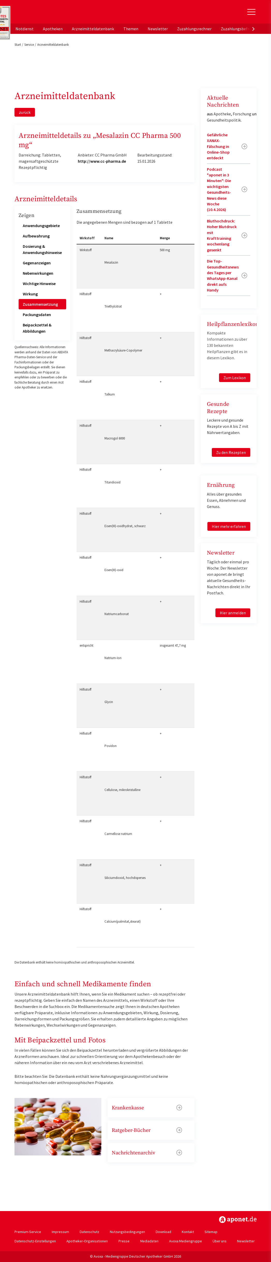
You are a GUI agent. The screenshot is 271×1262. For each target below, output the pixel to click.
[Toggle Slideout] (251, 12)
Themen (130, 28)
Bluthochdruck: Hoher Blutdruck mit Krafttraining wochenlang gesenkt (222, 235)
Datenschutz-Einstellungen (35, 1241)
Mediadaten (149, 1241)
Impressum (60, 1231)
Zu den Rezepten (231, 452)
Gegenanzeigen (37, 262)
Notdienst (25, 28)
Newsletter (158, 28)
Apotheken (53, 28)
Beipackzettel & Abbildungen (37, 328)
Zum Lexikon (234, 377)
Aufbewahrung (36, 235)
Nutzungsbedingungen (127, 1231)
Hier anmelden (233, 612)
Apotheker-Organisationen (87, 1241)
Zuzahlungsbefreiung (240, 28)
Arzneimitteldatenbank (93, 28)
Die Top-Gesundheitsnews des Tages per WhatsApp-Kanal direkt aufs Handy (223, 275)
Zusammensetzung (40, 304)
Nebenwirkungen (38, 273)
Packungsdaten (37, 314)
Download (163, 1231)
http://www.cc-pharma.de (102, 161)
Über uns (220, 1241)
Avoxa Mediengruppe (185, 1241)
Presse (124, 1241)
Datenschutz (89, 1231)
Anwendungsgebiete (41, 225)
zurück (25, 112)
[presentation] (253, 29)
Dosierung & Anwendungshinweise (42, 249)
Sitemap (211, 1231)
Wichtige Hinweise (39, 283)
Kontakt (188, 1231)
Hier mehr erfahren (229, 526)
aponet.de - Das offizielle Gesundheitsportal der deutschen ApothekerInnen (49, 13)
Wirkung (30, 293)
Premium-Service (27, 1231)
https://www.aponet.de (238, 1219)
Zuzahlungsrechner (194, 28)
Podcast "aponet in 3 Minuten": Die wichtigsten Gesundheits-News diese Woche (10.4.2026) (219, 189)
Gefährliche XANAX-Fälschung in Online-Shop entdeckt (218, 146)
